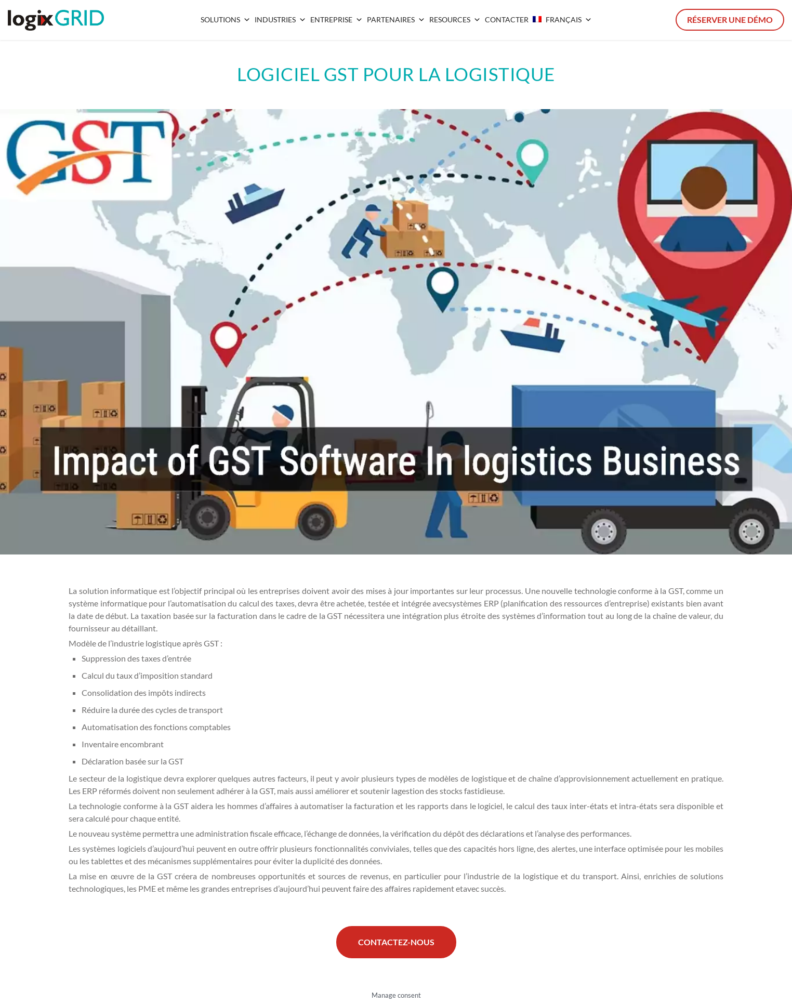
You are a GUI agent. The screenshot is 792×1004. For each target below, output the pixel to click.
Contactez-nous (396, 942)
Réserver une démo (730, 19)
